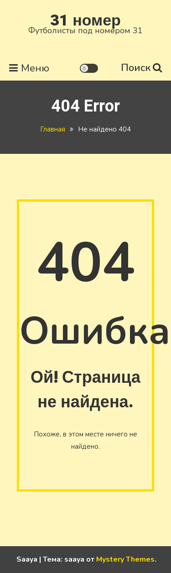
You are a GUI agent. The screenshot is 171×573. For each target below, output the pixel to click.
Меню (29, 68)
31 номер (85, 20)
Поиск (141, 68)
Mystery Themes (125, 559)
